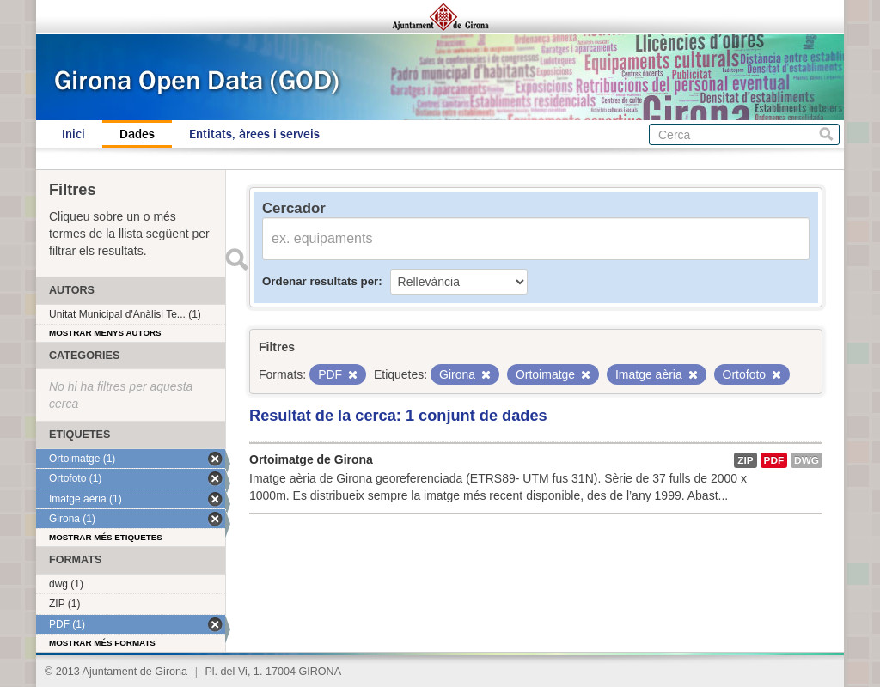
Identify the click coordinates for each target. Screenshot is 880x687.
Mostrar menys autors (105, 332)
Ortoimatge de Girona (311, 459)
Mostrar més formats (102, 642)
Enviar (236, 259)
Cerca (826, 134)
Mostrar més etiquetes (105, 537)
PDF (774, 460)
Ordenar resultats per (320, 281)
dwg (806, 460)
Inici (73, 134)
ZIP (745, 460)
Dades (137, 134)
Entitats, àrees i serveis (254, 134)
